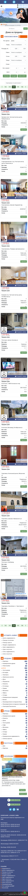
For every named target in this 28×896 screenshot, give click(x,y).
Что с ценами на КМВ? (8, 886)
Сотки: (8, 56)
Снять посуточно (6, 882)
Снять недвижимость (8, 881)
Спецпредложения (7, 884)
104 (14, 87)
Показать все (23, 793)
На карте (13, 76)
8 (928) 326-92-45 (23, 7)
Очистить (6, 76)
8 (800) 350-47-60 (23, 5)
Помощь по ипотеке (7, 872)
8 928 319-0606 (19, 443)
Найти (25, 28)
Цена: (8, 72)
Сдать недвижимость (8, 877)
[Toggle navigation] (1, 6)
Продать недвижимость (8, 875)
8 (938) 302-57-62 (20, 621)
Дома (4, 24)
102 (5, 87)
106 (22, 87)
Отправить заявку (20, 356)
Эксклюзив (5, 888)
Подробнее (22, 790)
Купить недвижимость (8, 870)
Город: (8, 44)
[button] (18, 40)
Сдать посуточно (6, 879)
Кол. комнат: (6, 68)
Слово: (8, 64)
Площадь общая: (5, 48)
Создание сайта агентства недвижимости (18, 894)
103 (10, 87)
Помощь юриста (6, 874)
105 (18, 87)
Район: (8, 52)
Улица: (8, 60)
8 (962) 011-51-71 (21, 220)
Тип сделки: (6, 40)
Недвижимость (6, 868)
